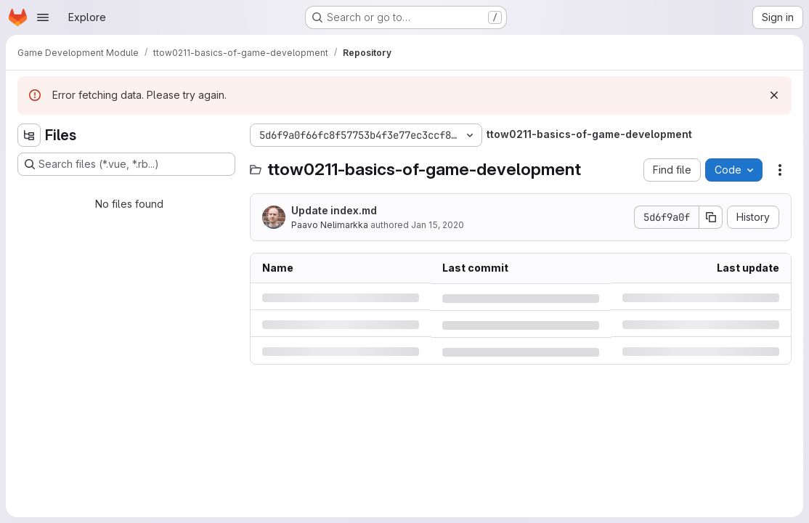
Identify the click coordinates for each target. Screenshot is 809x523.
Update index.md (334, 210)
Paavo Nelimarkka (329, 224)
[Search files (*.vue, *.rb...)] (126, 164)
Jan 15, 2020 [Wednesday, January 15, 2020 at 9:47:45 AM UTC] (437, 224)
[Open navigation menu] (42, 17)
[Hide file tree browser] (29, 135)
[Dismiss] (774, 95)
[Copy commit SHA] (711, 217)
